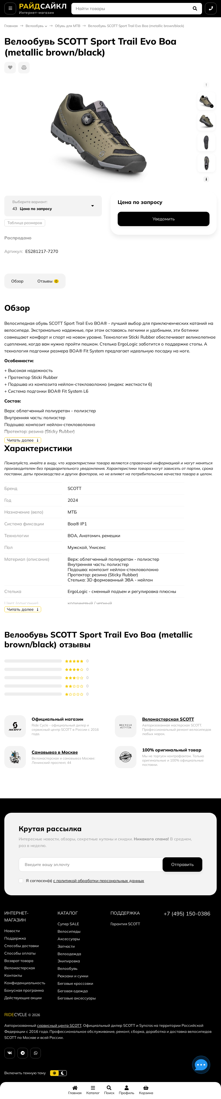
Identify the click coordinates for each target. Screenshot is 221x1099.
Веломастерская (19, 968)
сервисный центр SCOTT (59, 1025)
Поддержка (15, 938)
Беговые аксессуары (77, 998)
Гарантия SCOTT (125, 923)
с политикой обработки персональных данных (98, 880)
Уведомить (164, 219)
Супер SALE (68, 923)
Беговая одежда (73, 991)
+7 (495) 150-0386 (187, 913)
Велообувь (35, 26)
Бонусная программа (24, 990)
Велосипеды (69, 931)
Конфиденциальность (24, 982)
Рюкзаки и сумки (73, 976)
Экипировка (69, 961)
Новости (12, 930)
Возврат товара (18, 960)
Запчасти (66, 946)
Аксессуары (69, 938)
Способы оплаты (20, 953)
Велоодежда (69, 953)
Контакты (13, 975)
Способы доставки (21, 945)
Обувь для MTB (67, 26)
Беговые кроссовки (75, 983)
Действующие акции (23, 997)
